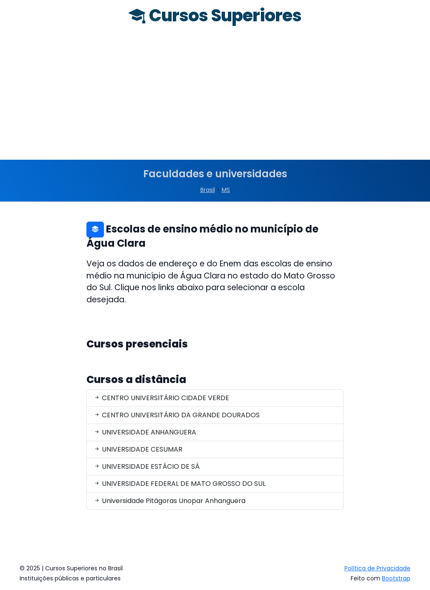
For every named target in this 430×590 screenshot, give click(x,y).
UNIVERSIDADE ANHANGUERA (145, 432)
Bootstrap (396, 578)
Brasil (207, 190)
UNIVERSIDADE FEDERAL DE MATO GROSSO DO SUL (180, 483)
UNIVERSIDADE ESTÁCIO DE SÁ (147, 466)
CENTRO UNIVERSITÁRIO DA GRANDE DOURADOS (177, 415)
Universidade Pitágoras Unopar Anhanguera (169, 501)
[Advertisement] (215, 97)
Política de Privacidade (377, 568)
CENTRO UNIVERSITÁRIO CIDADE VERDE (161, 398)
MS (226, 190)
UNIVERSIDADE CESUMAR (138, 449)
